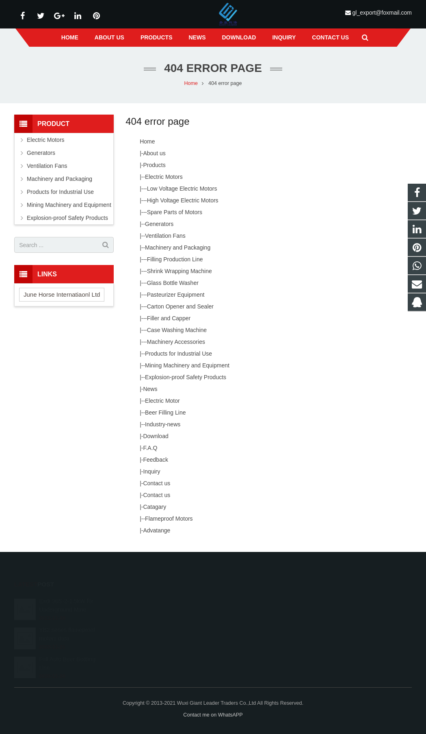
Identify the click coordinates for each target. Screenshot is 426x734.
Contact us (156, 483)
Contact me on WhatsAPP (212, 715)
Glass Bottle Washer (173, 283)
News (150, 389)
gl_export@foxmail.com (382, 12)
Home (191, 83)
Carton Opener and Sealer (180, 306)
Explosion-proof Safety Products (185, 377)
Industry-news (162, 424)
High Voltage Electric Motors (182, 200)
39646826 (239, 599)
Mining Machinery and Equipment (187, 365)
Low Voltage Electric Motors (182, 188)
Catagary (154, 507)
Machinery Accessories (176, 342)
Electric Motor (162, 400)
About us (154, 153)
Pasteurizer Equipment (176, 294)
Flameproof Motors (168, 518)
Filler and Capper (168, 318)
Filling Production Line (175, 259)
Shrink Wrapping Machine (179, 271)
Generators (159, 224)
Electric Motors (164, 177)
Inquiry (151, 471)
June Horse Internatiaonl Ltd (62, 294)
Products (154, 165)
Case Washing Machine (177, 330)
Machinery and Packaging (177, 247)
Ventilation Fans (165, 235)
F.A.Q (150, 448)
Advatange (156, 530)
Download (155, 436)
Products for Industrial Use (178, 353)
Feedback (155, 459)
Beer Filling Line (165, 412)
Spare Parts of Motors (174, 212)
